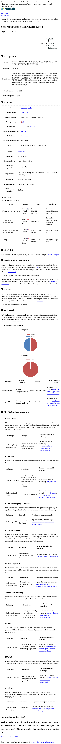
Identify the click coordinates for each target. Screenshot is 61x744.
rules (37, 267)
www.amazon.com (51, 646)
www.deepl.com (51, 493)
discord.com (41, 556)
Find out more (5, 737)
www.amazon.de (37, 524)
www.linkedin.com (52, 677)
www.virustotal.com (53, 394)
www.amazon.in (52, 586)
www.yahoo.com (44, 495)
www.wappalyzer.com (54, 391)
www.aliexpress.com (48, 708)
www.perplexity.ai (52, 613)
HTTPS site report (53, 255)
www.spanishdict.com (54, 403)
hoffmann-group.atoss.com (47, 648)
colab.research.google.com (47, 497)
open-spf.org (12, 272)
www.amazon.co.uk (38, 522)
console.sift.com (52, 405)
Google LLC (24, 112)
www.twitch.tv (37, 708)
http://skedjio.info (26, 108)
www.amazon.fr (49, 522)
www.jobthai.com (41, 586)
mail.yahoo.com (51, 481)
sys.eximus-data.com (51, 556)
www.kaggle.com (45, 448)
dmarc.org (40, 301)
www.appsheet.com (45, 450)
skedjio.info (21, 151)
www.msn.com (44, 615)
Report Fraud (5, 15)
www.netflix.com (45, 617)
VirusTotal (32, 126)
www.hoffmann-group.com (41, 711)
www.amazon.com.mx (42, 584)
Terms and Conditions (47, 742)
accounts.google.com (45, 651)
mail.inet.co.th (44, 682)
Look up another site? (9, 32)
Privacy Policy (35, 742)
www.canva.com (45, 680)
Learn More (4, 13)
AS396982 (24, 131)
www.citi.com (56, 389)
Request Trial (14, 737)
